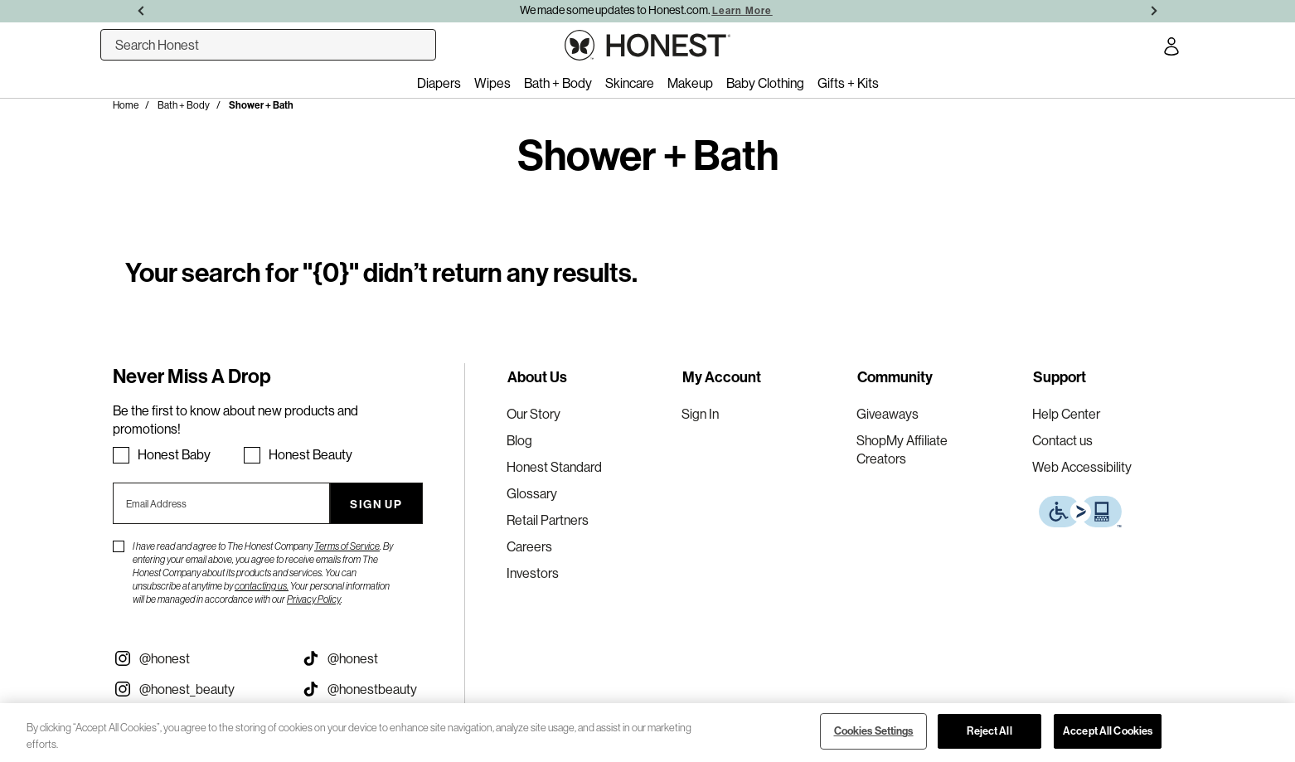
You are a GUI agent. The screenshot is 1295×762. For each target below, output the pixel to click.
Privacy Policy (314, 599)
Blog (519, 440)
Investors (533, 573)
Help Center (1066, 413)
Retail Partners (548, 520)
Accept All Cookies (1107, 730)
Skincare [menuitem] (629, 83)
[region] (647, 732)
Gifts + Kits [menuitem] (848, 83)
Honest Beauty (310, 454)
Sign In (700, 413)
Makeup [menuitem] (690, 83)
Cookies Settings (874, 730)
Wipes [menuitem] (492, 83)
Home (125, 105)
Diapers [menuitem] (439, 83)
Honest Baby (174, 454)
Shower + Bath (261, 105)
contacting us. (262, 586)
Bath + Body (184, 105)
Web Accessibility (1082, 467)
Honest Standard (554, 467)
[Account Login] (1171, 49)
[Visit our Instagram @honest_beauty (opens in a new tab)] (194, 689)
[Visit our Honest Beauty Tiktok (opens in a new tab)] (382, 689)
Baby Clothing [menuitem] (765, 83)
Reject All (989, 730)
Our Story (533, 413)
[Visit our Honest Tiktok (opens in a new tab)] (382, 658)
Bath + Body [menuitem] (558, 83)
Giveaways (887, 413)
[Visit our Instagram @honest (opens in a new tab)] (194, 658)
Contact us (1062, 440)
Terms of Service (347, 546)
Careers (529, 546)
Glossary (532, 493)
